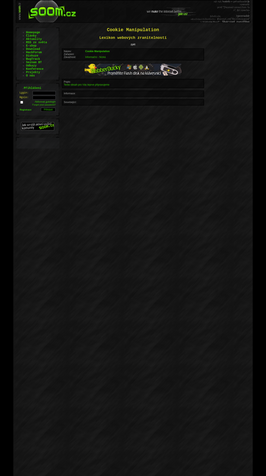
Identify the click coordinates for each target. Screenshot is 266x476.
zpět (133, 44)
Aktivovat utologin (45, 101)
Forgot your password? (44, 104)
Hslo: (24, 97)
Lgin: (24, 92)
